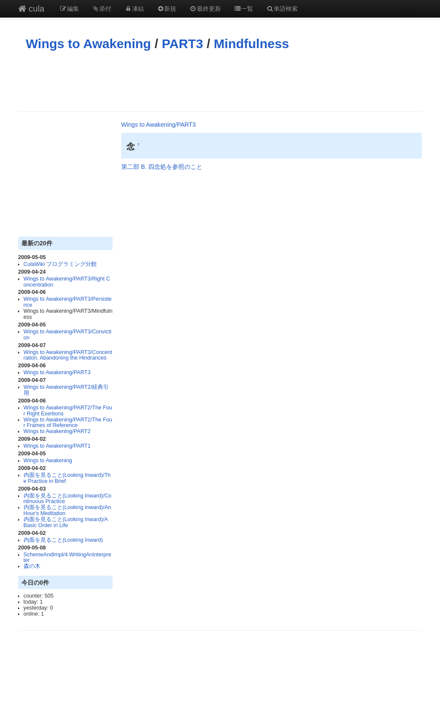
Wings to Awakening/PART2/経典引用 (66, 390)
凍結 (134, 8)
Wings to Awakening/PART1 (57, 446)
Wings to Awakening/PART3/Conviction (67, 335)
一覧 (244, 8)
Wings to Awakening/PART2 (57, 431)
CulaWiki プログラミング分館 (60, 264)
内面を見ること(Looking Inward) (63, 540)
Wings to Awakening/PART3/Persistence (68, 302)
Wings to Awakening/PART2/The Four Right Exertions (68, 411)
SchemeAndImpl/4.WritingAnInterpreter (67, 558)
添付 (102, 8)
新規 (167, 8)
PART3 (182, 44)
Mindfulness (251, 44)
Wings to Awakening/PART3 (57, 372)
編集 (69, 8)
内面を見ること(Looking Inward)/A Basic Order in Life (66, 522)
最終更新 (205, 8)
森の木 (32, 566)
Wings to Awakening (88, 44)
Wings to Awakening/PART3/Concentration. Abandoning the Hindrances (68, 355)
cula (31, 8)
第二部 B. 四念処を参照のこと (161, 166)
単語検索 (282, 8)
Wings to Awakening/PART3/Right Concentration (67, 282)
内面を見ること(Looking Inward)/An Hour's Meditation (67, 510)
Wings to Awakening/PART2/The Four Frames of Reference (68, 423)
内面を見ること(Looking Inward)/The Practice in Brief (67, 478)
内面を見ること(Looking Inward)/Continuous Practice (67, 499)
